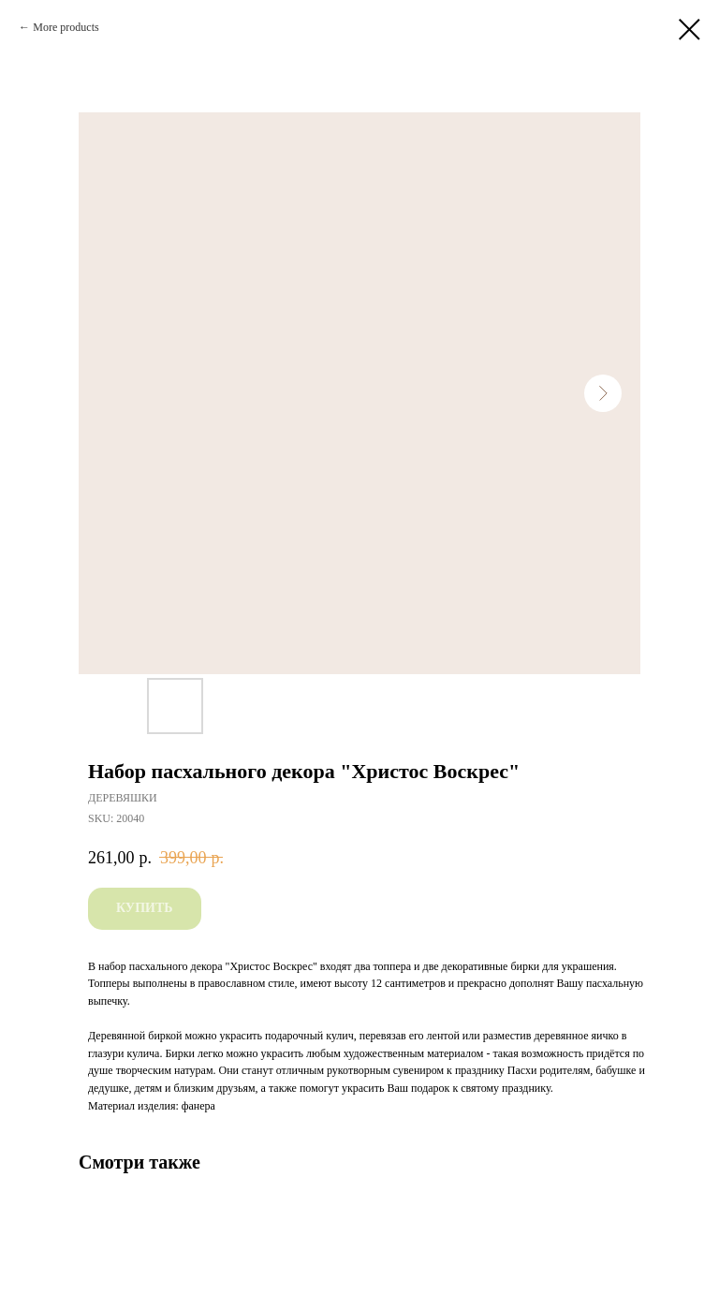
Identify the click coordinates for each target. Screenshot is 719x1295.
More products (65, 27)
